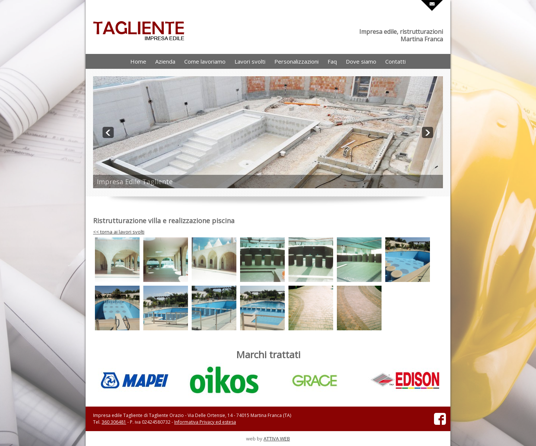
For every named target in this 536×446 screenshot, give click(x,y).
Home (138, 61)
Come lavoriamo (205, 61)
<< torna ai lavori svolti (118, 231)
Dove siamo (361, 61)
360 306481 (114, 422)
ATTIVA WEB (277, 438)
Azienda (165, 61)
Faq (332, 61)
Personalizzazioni (296, 61)
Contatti (395, 61)
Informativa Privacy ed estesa (205, 422)
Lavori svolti (249, 61)
